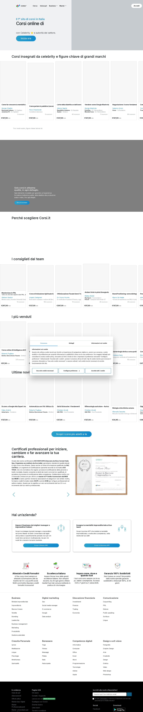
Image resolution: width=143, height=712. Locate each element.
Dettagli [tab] (71, 343)
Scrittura (106, 616)
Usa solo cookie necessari (45, 370)
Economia (76, 613)
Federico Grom (117, 108)
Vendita (14, 613)
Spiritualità (15, 663)
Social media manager (50, 605)
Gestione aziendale (18, 635)
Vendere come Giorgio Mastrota (97, 105)
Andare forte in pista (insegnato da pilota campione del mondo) (108, 292)
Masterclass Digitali (18, 702)
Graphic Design (108, 648)
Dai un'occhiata (22, 202)
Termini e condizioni (39, 711)
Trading (75, 609)
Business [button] (52, 6)
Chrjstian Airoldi (62, 410)
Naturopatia (46, 663)
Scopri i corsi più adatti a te (71, 434)
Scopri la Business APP (102, 545)
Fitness (44, 648)
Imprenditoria (16, 605)
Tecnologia (76, 667)
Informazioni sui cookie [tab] (99, 343)
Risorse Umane (17, 609)
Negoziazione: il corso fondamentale (126, 105)
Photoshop (107, 674)
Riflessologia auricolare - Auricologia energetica (103, 406)
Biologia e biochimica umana (123, 408)
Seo (43, 602)
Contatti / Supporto (39, 696)
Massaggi (45, 652)
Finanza (75, 605)
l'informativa (103, 698)
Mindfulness (16, 660)
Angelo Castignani (35, 297)
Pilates (44, 656)
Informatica (77, 645)
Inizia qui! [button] (43, 6)
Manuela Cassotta (118, 412)
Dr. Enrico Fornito (63, 297)
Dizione (105, 609)
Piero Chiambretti (35, 110)
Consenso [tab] (43, 343)
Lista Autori (36, 708)
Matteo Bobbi (89, 296)
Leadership (15, 620)
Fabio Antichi (6, 410)
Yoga (44, 645)
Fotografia (106, 645)
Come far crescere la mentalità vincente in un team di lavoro (24, 105)
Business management (19, 624)
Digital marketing (50, 598)
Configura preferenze (71, 370)
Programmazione (79, 663)
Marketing (15, 628)
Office (75, 652)
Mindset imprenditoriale (20, 602)
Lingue (105, 620)
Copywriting (107, 602)
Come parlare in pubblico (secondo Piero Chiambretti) (49, 106)
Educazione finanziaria (84, 598)
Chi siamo (35, 693)
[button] (30, 6)
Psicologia (15, 656)
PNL (104, 605)
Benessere (47, 641)
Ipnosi (14, 645)
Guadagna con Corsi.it (39, 702)
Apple (75, 674)
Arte (104, 652)
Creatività (106, 656)
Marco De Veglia (118, 297)
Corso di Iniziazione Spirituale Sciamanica (45, 294)
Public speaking (108, 613)
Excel (74, 656)
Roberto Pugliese (8, 354)
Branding (15, 616)
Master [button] (62, 6)
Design (105, 660)
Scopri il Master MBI (41, 545)
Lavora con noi (37, 699)
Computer (76, 648)
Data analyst (46, 616)
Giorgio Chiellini (7, 108)
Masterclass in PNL (9, 293)
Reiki (43, 660)
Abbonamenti (16, 696)
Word (74, 660)
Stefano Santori (7, 297)
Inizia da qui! (16, 693)
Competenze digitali (82, 641)
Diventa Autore (37, 705)
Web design (107, 671)
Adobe (75, 671)
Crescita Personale (21, 641)
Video (105, 667)
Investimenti (77, 602)
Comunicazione (110, 598)
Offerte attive (16, 699)
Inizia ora (26, 38)
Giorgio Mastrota (90, 108)
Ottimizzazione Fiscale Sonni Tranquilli (71, 294)
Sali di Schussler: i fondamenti (68, 406)
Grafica (105, 663)
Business (16, 598)
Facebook (96, 709)
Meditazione (16, 648)
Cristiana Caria (117, 355)
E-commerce (46, 609)
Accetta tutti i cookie (98, 370)
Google (44, 613)
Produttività (16, 631)
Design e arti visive (112, 641)
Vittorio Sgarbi (62, 108)
